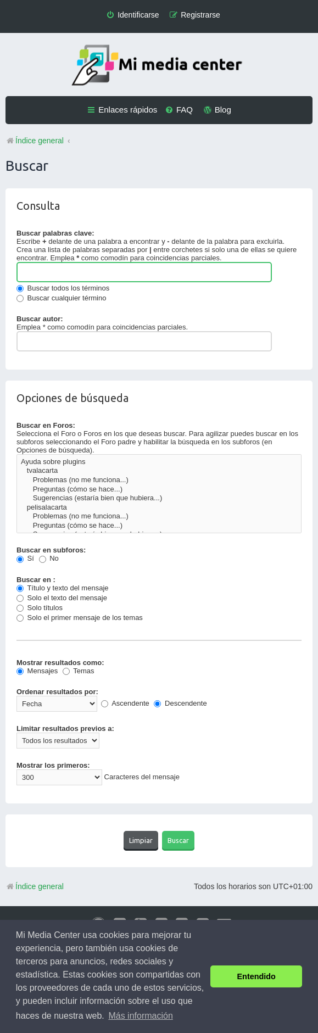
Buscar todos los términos (62, 288)
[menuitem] (132, 15)
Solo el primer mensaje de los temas (79, 617)
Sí (25, 558)
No (49, 558)
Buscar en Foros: (45, 425)
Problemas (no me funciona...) (159, 480)
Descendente (180, 703)
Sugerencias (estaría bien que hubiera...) (159, 498)
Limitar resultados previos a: (65, 728)
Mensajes (37, 671)
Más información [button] (140, 1015)
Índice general (34, 886)
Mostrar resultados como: (60, 662)
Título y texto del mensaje (62, 588)
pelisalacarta (159, 507)
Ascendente (125, 703)
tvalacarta (159, 471)
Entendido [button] (256, 976)
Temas (78, 671)
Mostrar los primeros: (53, 765)
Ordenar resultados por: (57, 692)
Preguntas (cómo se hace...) (159, 489)
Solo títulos (39, 608)
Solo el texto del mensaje (61, 598)
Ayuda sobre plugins (159, 462)
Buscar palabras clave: (55, 233)
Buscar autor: (39, 319)
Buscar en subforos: (51, 550)
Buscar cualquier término (61, 298)
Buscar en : (35, 580)
